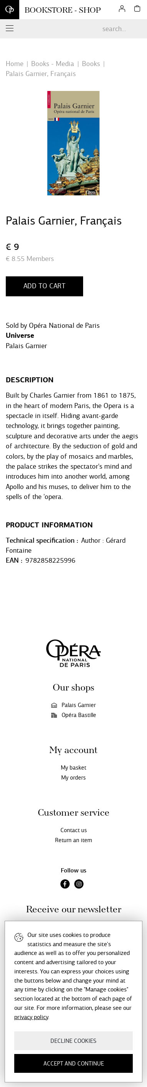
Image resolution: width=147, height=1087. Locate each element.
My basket (73, 767)
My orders (73, 777)
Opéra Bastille (73, 715)
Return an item (73, 840)
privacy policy (31, 1017)
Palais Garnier (26, 346)
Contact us (73, 830)
